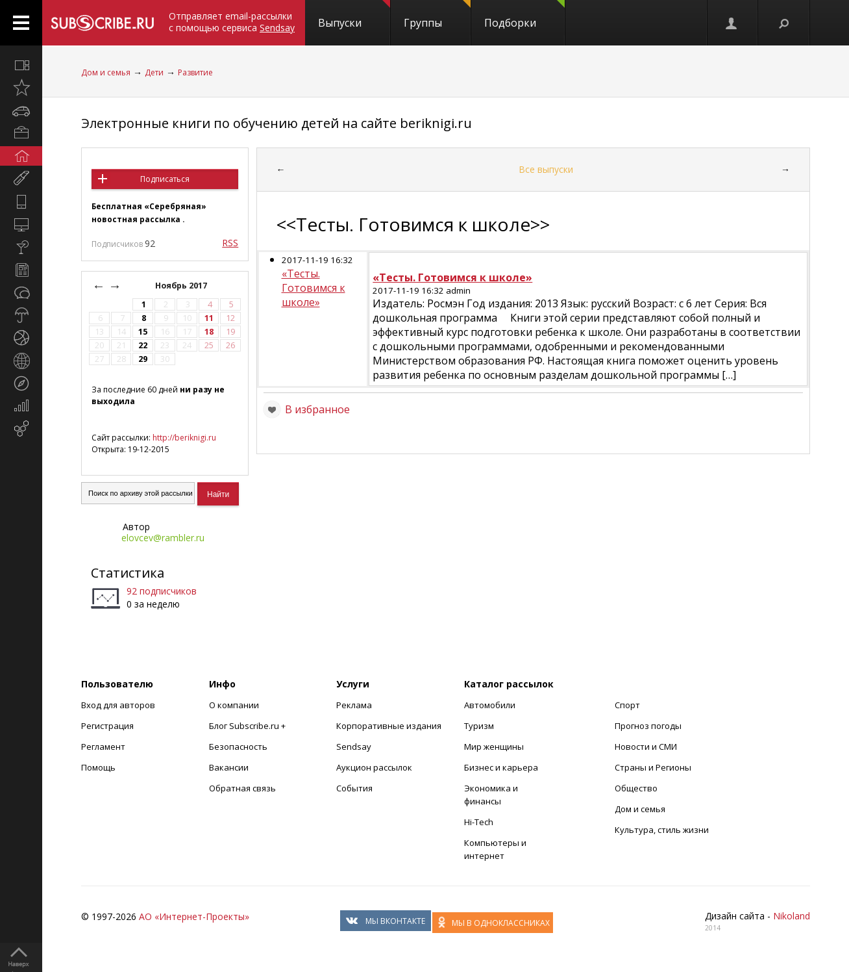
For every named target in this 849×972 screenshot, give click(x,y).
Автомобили (489, 705)
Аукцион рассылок (374, 767)
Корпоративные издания (388, 726)
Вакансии (229, 767)
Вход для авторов (118, 705)
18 (209, 331)
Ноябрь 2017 (182, 285)
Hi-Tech (478, 822)
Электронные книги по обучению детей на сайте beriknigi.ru (276, 123)
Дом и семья (105, 72)
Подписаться (165, 179)
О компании (234, 705)
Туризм (479, 726)
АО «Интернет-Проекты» (194, 916)
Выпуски (354, 15)
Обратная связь (242, 788)
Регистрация (107, 726)
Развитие (195, 72)
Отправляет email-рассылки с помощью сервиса (232, 22)
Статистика (127, 573)
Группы (437, 15)
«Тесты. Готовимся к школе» (313, 287)
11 (209, 318)
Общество (636, 788)
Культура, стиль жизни (662, 830)
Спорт (627, 705)
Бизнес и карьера (501, 767)
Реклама (354, 705)
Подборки (524, 15)
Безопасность (238, 746)
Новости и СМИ (646, 746)
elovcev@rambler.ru (162, 537)
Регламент (103, 746)
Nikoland (791, 916)
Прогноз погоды (648, 726)
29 (142, 358)
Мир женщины (494, 746)
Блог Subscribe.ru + (248, 726)
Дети (154, 72)
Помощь (98, 767)
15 (142, 331)
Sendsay (353, 746)
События (354, 788)
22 (142, 345)
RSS (230, 243)
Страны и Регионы (653, 767)
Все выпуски (546, 169)
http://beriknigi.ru (184, 437)
